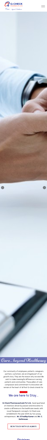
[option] (23, 188)
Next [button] (44, 187)
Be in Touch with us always (23, 426)
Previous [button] (2, 187)
